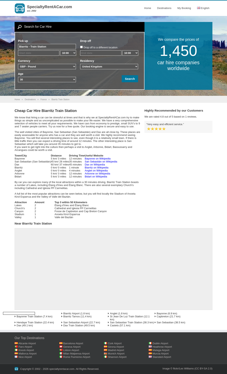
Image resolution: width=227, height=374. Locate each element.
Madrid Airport (116, 350)
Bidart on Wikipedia (96, 176)
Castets (114, 325)
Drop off (85, 41)
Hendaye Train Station (29, 322)
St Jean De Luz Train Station (126, 316)
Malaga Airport (161, 350)
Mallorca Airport (28, 353)
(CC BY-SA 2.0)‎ (203, 368)
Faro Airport (25, 346)
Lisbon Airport (71, 350)
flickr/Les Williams (183, 368)
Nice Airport (25, 356)
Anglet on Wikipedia (96, 170)
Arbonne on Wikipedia (97, 173)
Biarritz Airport (71, 313)
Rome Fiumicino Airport (76, 356)
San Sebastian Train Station (126, 322)
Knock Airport (26, 350)
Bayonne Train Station (29, 316)
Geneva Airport (72, 346)
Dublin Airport (160, 343)
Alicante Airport (27, 343)
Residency (87, 60)
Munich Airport (116, 353)
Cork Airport (115, 343)
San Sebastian (165, 322)
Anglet (113, 313)
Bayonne (162, 313)
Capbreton (163, 316)
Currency (24, 60)
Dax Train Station (73, 325)
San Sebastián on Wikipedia (101, 161)
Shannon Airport (117, 356)
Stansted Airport (162, 356)
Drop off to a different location (100, 47)
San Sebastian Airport (76, 322)
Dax (19, 325)
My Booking (184, 8)
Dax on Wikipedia (95, 164)
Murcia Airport (161, 353)
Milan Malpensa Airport (76, 353)
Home (147, 8)
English (203, 8)
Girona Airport (116, 346)
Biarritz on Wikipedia (97, 167)
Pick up (23, 41)
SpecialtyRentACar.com (49, 7)
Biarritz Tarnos (71, 316)
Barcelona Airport (73, 343)
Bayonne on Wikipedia (98, 158)
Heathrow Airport (162, 346)
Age (20, 73)
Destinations (164, 8)
